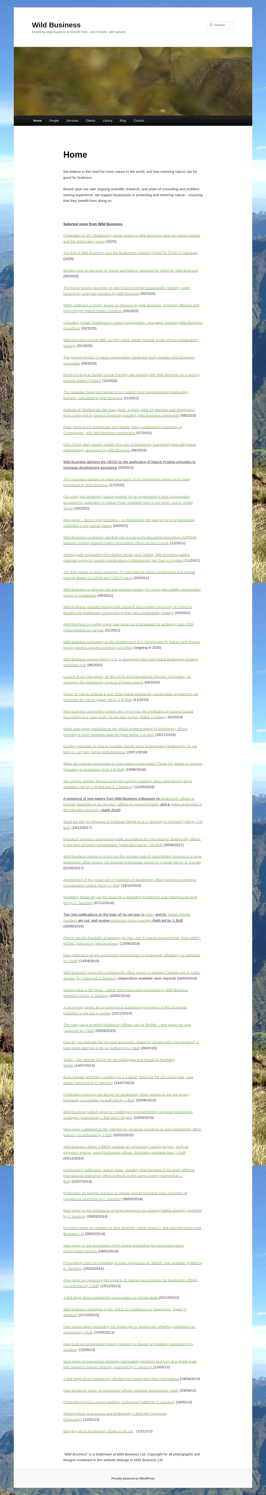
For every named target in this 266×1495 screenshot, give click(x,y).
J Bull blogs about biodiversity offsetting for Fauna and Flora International (121, 1379)
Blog (123, 120)
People (54, 120)
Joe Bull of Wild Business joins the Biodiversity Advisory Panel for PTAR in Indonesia (130, 253)
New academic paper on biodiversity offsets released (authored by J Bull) (121, 1390)
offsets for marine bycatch (138, 804)
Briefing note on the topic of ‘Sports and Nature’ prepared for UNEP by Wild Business (130, 270)
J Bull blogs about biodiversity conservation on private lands (110, 1297)
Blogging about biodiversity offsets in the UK (98, 1431)
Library (107, 120)
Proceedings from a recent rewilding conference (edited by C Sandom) (119, 1402)
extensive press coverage (131, 920)
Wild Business (56, 25)
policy (149, 914)
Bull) (95, 1286)
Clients (90, 120)
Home (37, 120)
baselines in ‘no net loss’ (96, 804)
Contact (138, 120)
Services (72, 120)
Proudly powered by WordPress (132, 1478)
